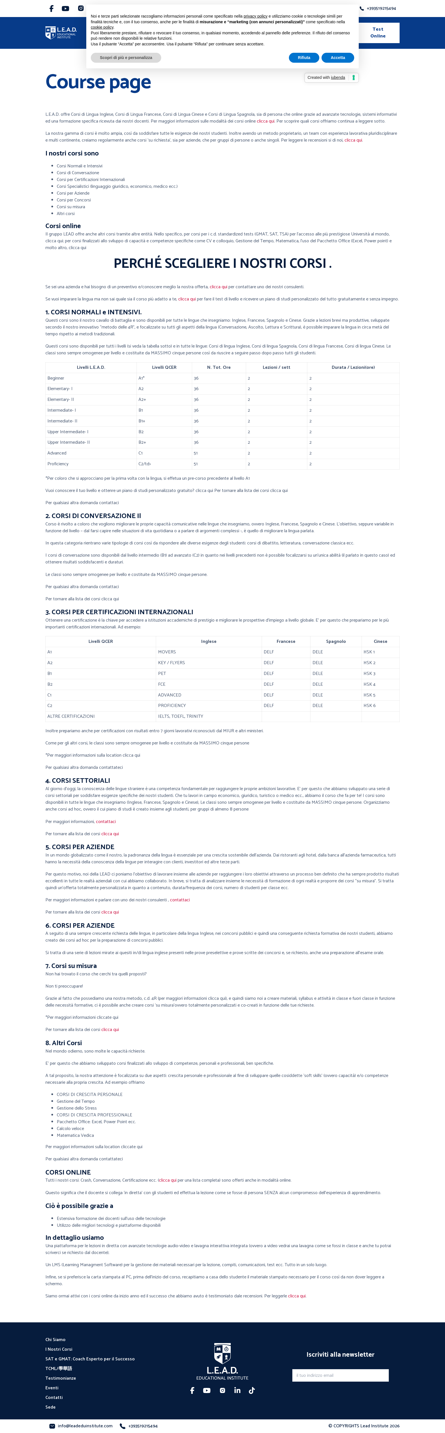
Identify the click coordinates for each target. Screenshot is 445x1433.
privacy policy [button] (256, 16)
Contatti (54, 1397)
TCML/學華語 (58, 1368)
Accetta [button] (338, 57)
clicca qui (265, 121)
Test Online (378, 33)
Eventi (51, 1388)
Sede (50, 1407)
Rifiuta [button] (304, 57)
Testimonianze (60, 1378)
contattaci (106, 822)
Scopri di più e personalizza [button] (126, 57)
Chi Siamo (55, 1340)
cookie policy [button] (102, 27)
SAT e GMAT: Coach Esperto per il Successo (90, 1359)
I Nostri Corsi (58, 1349)
